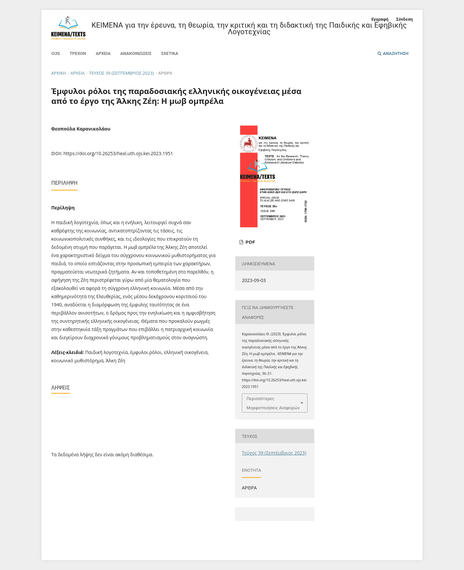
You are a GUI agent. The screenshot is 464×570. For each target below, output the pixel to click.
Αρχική (58, 73)
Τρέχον (78, 53)
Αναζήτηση (393, 53)
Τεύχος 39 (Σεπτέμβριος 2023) (121, 73)
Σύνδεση (404, 19)
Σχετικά (169, 53)
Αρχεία (103, 53)
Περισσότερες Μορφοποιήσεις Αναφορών (273, 403)
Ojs (55, 53)
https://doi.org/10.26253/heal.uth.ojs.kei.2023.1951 (118, 153)
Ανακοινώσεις (135, 53)
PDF (249, 242)
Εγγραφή (379, 19)
